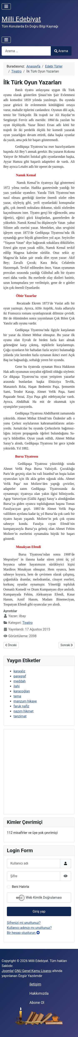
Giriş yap (39, 911)
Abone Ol (36, 1003)
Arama (61, 51)
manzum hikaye (25, 701)
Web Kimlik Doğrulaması (39, 898)
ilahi (17, 686)
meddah (20, 681)
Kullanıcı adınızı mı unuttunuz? (29, 928)
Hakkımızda (38, 993)
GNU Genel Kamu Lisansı (33, 971)
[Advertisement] (39, 772)
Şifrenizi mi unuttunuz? (24, 923)
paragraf (20, 676)
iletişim (35, 984)
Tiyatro (27, 623)
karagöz (19, 671)
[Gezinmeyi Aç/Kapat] (6, 6)
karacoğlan (22, 691)
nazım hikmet (23, 711)
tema (17, 696)
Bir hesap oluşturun (23, 933)
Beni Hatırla (20, 887)
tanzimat (20, 716)
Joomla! (8, 971)
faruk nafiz (21, 706)
